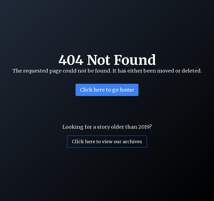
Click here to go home (107, 90)
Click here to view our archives (107, 141)
